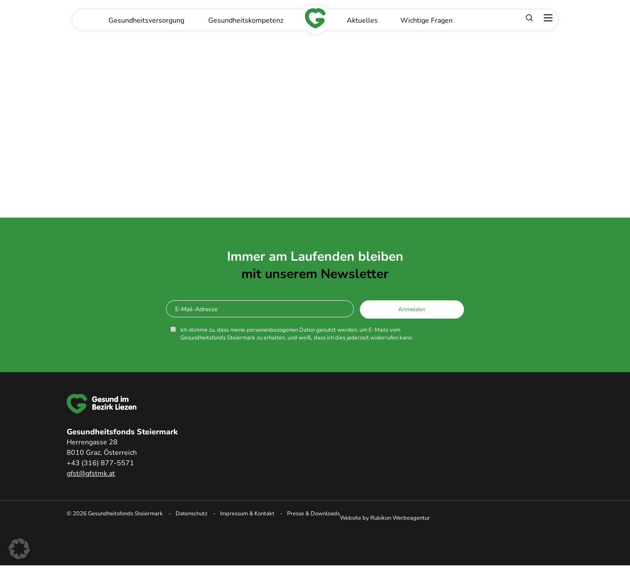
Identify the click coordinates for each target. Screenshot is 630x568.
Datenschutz (191, 514)
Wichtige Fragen (426, 20)
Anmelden (412, 309)
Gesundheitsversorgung (146, 20)
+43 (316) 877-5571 (100, 463)
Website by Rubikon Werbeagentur (385, 518)
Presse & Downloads (313, 514)
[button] (19, 549)
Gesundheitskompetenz (245, 20)
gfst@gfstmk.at (91, 473)
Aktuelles (362, 20)
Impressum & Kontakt (247, 514)
